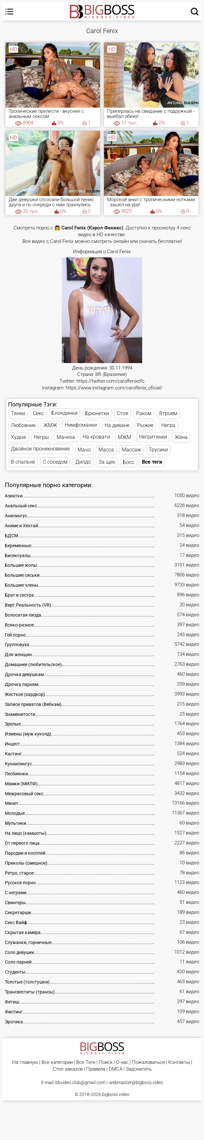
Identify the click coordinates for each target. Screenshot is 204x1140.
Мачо (84, 450)
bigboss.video (115, 1094)
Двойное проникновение (40, 449)
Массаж (131, 450)
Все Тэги (85, 1062)
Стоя (122, 413)
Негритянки (153, 437)
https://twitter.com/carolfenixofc (110, 381)
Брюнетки (97, 413)
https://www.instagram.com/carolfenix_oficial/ (114, 388)
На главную (25, 1062)
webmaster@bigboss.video (136, 1082)
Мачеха (66, 437)
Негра (168, 425)
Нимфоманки (81, 425)
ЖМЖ (50, 425)
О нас (122, 1062)
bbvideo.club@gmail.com (80, 1082)
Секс (38, 413)
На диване (117, 425)
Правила (95, 1069)
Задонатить (139, 1069)
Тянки (18, 413)
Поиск (106, 1062)
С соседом (55, 462)
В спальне (23, 462)
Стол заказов (68, 1069)
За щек (106, 462)
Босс (128, 462)
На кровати (96, 437)
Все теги (152, 462)
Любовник (23, 425)
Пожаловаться (148, 1062)
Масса (106, 450)
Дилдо (83, 462)
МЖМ (124, 437)
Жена (181, 437)
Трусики (158, 450)
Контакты (179, 1062)
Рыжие (145, 425)
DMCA (115, 1069)
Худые (18, 437)
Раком (144, 413)
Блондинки (64, 413)
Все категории (57, 1062)
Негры (41, 437)
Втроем (168, 413)
